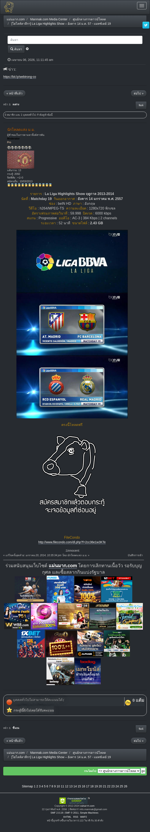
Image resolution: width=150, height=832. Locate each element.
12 (67, 786)
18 (92, 786)
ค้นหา (16, 49)
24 (117, 786)
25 (121, 786)
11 (62, 786)
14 (75, 786)
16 (83, 786)
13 (71, 786)
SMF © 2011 (72, 812)
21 (104, 786)
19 (96, 786)
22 (108, 786)
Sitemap (27, 786)
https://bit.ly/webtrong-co (19, 76)
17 (87, 786)
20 (100, 786)
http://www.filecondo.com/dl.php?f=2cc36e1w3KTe (72, 542)
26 (125, 786)
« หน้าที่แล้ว (14, 93)
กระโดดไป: (90, 771)
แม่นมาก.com (63, 565)
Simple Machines (89, 812)
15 (79, 786)
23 (113, 786)
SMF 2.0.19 (57, 812)
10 (58, 786)
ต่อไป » (139, 93)
